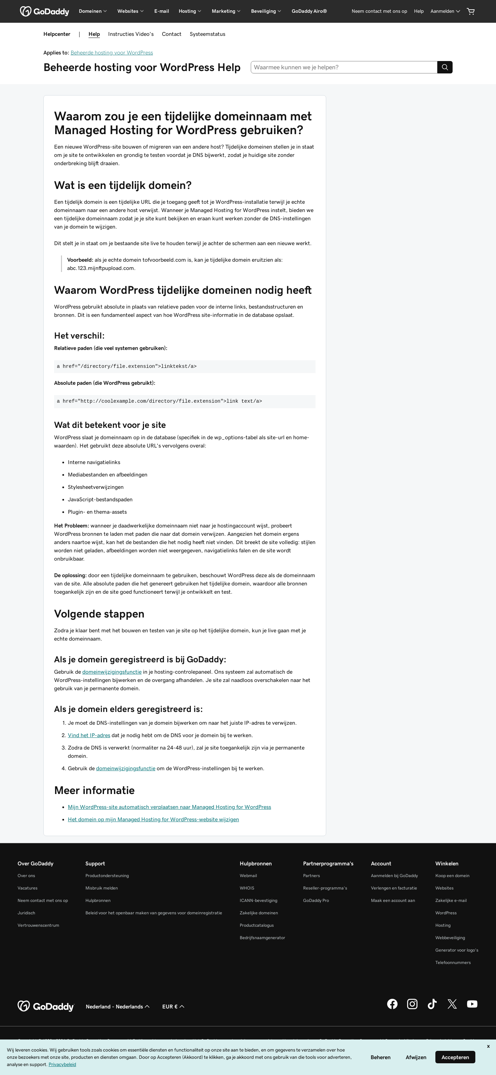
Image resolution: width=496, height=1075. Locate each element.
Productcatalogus (257, 925)
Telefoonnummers (453, 962)
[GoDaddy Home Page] (46, 1006)
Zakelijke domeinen (259, 913)
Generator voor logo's (456, 950)
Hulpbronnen (98, 900)
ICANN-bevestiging (258, 900)
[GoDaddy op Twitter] (452, 1008)
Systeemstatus (207, 34)
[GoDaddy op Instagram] (412, 1008)
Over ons (26, 875)
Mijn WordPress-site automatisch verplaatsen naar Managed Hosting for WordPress (169, 807)
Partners (311, 875)
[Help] (418, 11)
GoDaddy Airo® (309, 11)
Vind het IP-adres (89, 735)
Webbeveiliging (450, 937)
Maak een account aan (393, 900)
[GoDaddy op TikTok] (432, 1008)
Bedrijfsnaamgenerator (262, 937)
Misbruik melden (101, 888)
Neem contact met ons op (43, 900)
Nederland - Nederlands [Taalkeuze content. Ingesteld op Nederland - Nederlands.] (118, 1006)
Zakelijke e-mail (451, 900)
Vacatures (28, 888)
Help (94, 34)
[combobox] (344, 67)
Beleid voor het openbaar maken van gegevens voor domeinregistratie (153, 913)
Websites (444, 888)
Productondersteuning (107, 875)
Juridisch (26, 913)
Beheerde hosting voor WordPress (112, 52)
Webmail (248, 875)
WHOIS (247, 888)
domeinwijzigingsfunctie (112, 671)
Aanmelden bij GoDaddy (394, 875)
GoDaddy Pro (316, 900)
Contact (172, 34)
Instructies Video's (131, 34)
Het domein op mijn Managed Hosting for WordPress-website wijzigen (153, 819)
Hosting (443, 925)
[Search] (445, 67)
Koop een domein (452, 875)
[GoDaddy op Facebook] (392, 1008)
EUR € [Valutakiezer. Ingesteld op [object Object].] (174, 1006)
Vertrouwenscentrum (38, 925)
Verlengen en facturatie (394, 888)
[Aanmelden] (446, 11)
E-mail (161, 11)
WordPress (446, 913)
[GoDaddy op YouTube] (472, 1008)
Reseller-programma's (325, 888)
